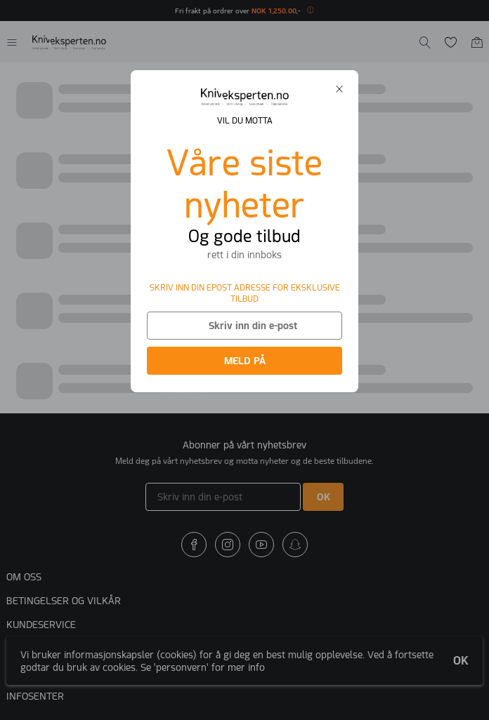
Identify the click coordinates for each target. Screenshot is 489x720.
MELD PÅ (245, 360)
